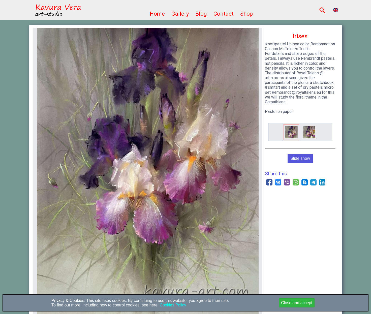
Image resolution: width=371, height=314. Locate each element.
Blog (201, 14)
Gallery (180, 14)
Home (157, 14)
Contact (223, 14)
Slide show (300, 158)
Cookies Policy (172, 305)
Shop (246, 14)
